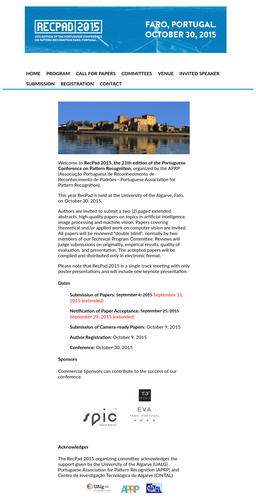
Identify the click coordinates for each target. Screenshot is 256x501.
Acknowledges (73, 446)
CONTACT (111, 83)
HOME (33, 73)
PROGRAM (58, 73)
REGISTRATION (77, 83)
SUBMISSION (40, 83)
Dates (64, 283)
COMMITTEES (136, 73)
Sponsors (67, 359)
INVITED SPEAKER (200, 73)
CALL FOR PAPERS (96, 73)
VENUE (166, 73)
